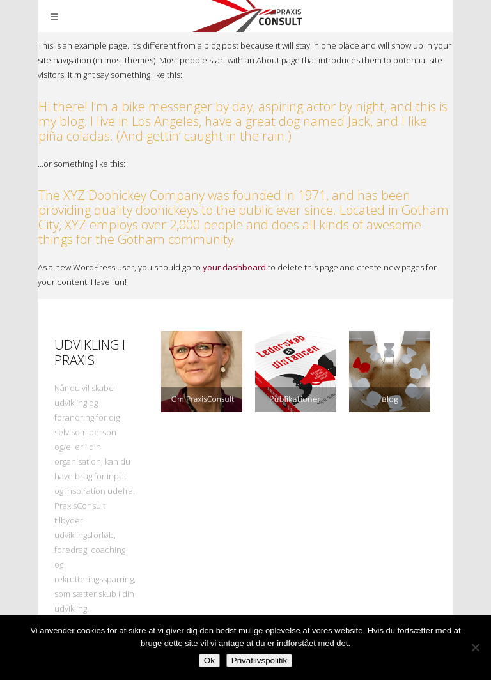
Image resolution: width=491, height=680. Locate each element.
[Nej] (475, 647)
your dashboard (234, 267)
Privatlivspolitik (259, 660)
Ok (209, 660)
